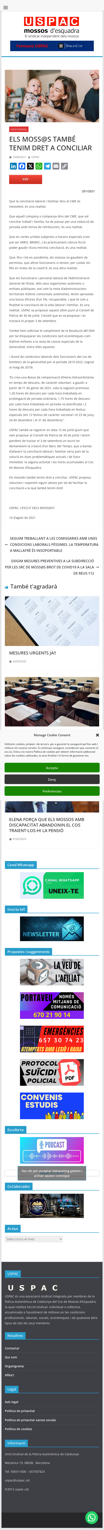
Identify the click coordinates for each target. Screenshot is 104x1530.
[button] (97, 735)
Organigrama (14, 1366)
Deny (52, 779)
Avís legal (11, 1402)
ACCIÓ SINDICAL (19, 129)
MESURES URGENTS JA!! (32, 653)
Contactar (12, 1348)
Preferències (52, 791)
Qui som (11, 1357)
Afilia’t (9, 1375)
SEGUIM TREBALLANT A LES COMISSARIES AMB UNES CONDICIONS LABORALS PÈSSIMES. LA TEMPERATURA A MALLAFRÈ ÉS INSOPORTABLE (51, 544)
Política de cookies (18, 1429)
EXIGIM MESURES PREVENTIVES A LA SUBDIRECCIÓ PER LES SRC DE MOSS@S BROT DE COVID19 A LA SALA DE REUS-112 (52, 567)
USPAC (35, 157)
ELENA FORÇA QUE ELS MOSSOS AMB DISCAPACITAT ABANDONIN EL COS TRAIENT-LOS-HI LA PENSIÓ (46, 825)
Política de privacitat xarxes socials (30, 1420)
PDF (26, 179)
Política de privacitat (20, 1411)
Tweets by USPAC (52, 1173)
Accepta (52, 767)
